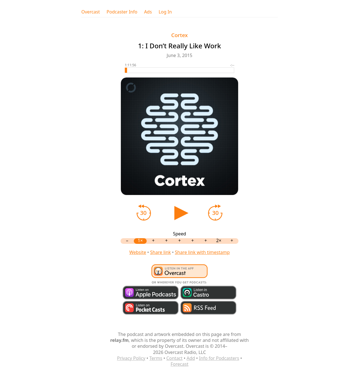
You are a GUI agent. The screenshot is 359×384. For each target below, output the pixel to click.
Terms (155, 358)
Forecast (179, 364)
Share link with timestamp (202, 252)
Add (191, 358)
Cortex (179, 34)
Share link (160, 252)
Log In (165, 12)
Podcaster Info (122, 12)
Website (137, 252)
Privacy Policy (131, 358)
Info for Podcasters (219, 358)
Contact (174, 358)
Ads (148, 12)
